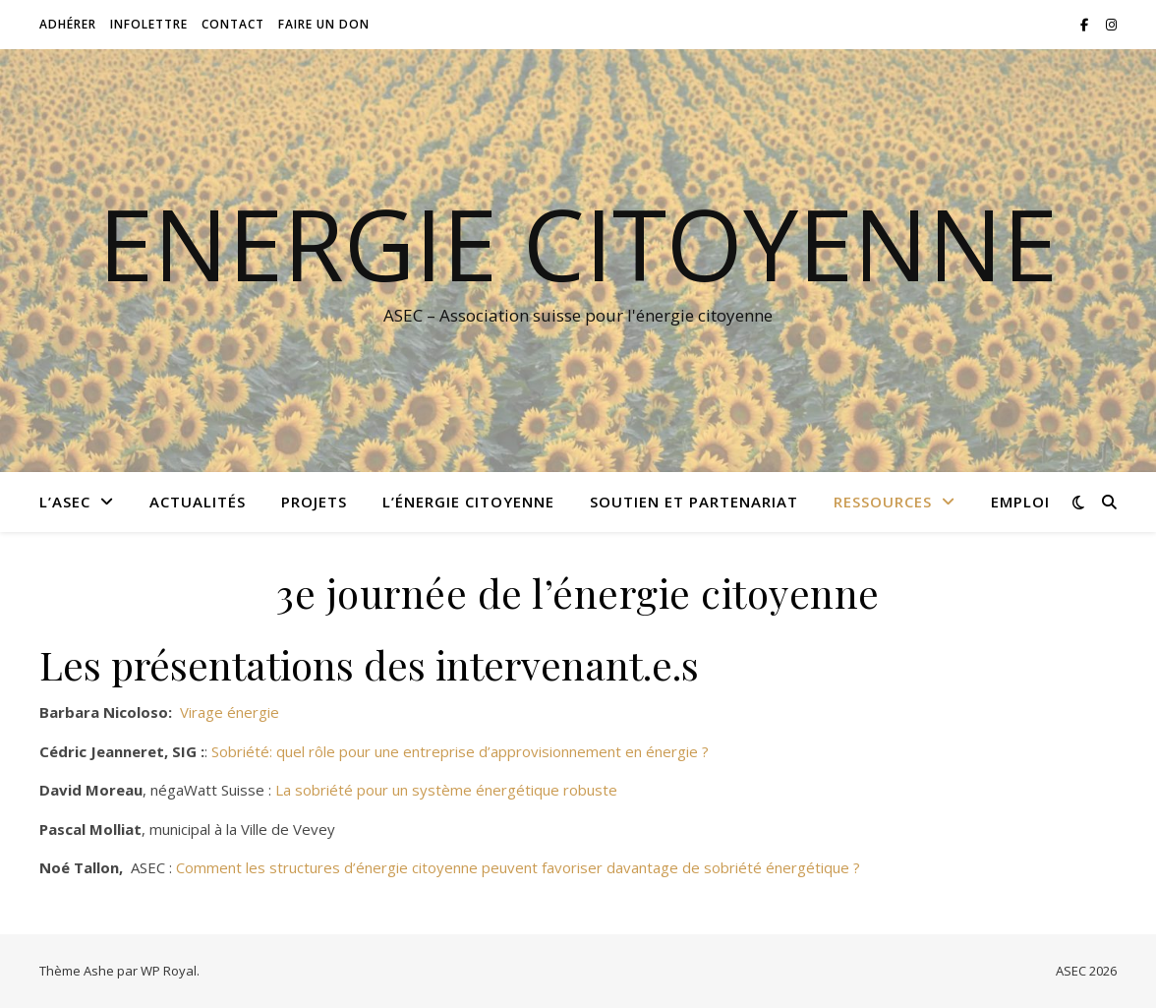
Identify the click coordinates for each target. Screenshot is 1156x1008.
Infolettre (149, 24)
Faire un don (324, 24)
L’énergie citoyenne (468, 501)
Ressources (883, 501)
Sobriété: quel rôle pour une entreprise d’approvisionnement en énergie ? (460, 751)
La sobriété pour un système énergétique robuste (446, 790)
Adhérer (67, 24)
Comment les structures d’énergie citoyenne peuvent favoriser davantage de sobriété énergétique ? (518, 867)
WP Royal (169, 970)
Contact (233, 24)
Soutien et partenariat (694, 501)
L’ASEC (64, 501)
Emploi (1020, 501)
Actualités (197, 501)
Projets (314, 501)
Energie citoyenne (578, 243)
